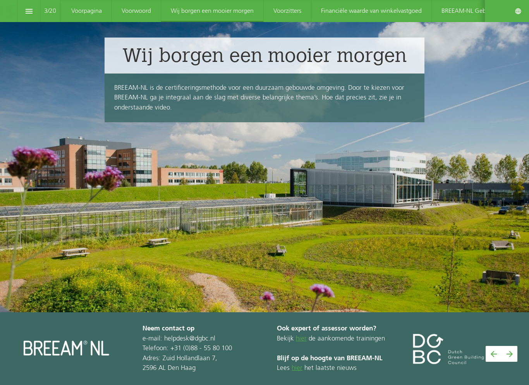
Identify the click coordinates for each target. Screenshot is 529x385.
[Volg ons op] (518, 11)
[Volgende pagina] (509, 354)
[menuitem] (87, 11)
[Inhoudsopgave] (29, 11)
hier (301, 338)
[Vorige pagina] (494, 354)
